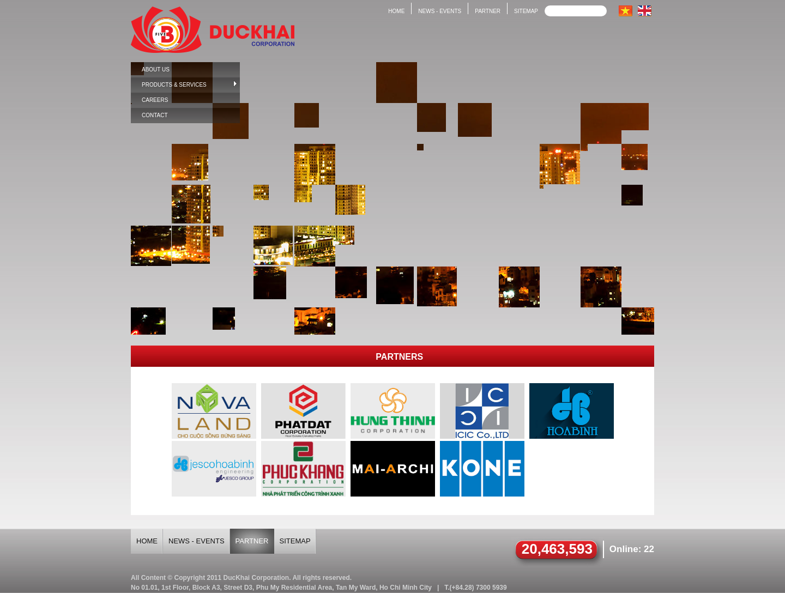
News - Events (439, 11)
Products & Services (189, 84)
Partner (487, 11)
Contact (155, 115)
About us (156, 69)
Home (396, 11)
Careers (155, 100)
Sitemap (526, 11)
